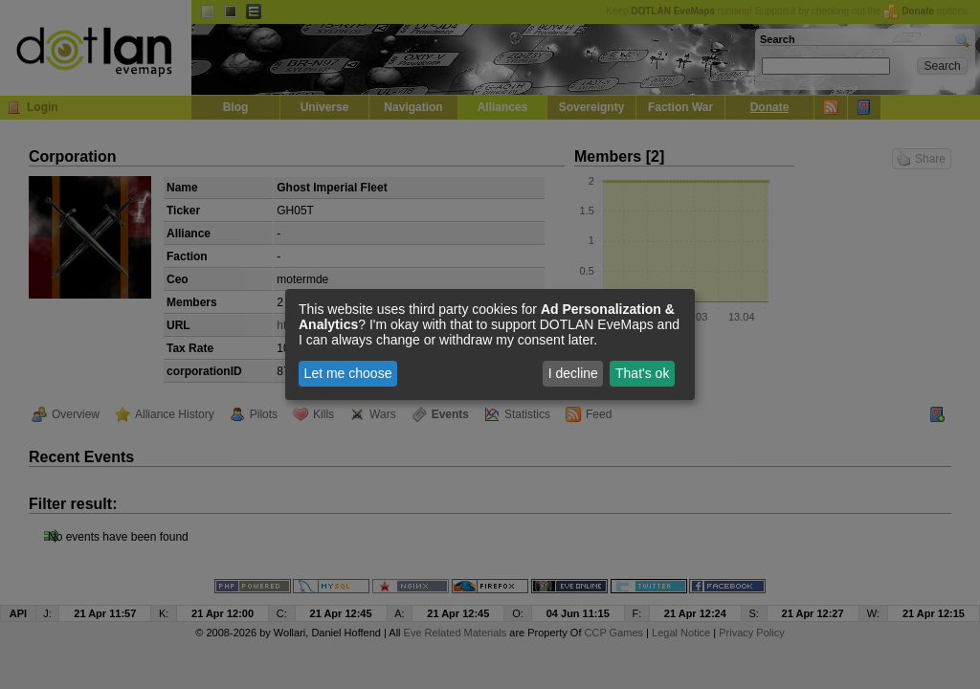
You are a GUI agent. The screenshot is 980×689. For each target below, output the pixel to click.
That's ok (642, 373)
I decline (573, 373)
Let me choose (348, 373)
